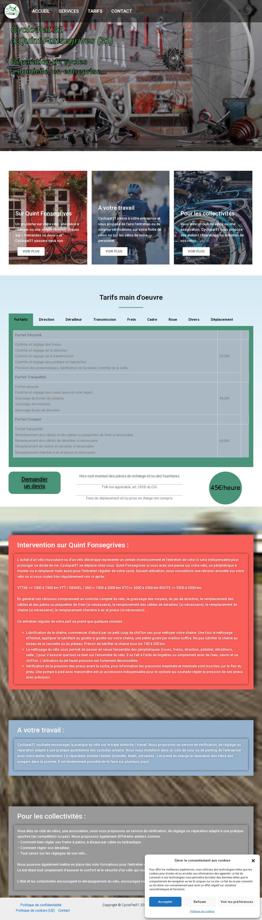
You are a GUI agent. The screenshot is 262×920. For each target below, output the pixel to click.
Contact (121, 11)
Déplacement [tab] (222, 319)
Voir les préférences (237, 902)
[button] (253, 860)
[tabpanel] (131, 396)
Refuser (200, 902)
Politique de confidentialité (40, 905)
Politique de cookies (202, 911)
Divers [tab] (194, 319)
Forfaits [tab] (21, 319)
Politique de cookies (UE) (35, 910)
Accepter (165, 902)
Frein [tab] (131, 319)
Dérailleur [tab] (74, 319)
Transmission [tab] (104, 319)
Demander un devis (34, 482)
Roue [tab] (173, 319)
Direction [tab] (46, 319)
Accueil (41, 11)
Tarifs (95, 11)
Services (69, 11)
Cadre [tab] (152, 319)
